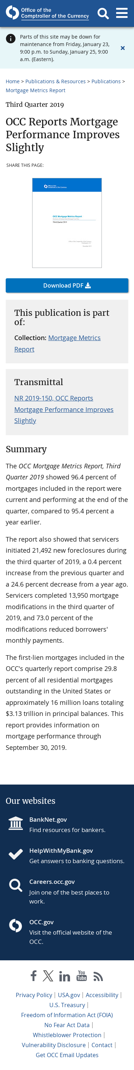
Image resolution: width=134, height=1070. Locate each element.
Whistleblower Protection (67, 1035)
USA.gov (69, 995)
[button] (103, 13)
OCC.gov (41, 922)
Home (13, 81)
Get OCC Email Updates (67, 1055)
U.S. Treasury (67, 1005)
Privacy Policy (34, 995)
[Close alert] (122, 48)
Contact (102, 1045)
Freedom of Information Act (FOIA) (67, 1015)
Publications (106, 81)
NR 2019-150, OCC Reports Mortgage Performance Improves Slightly (64, 409)
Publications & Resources (55, 81)
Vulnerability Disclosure (54, 1045)
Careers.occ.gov (52, 881)
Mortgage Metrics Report (35, 90)
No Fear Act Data (67, 1025)
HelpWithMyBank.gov (61, 850)
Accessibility (102, 995)
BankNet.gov (48, 819)
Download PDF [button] (63, 285)
